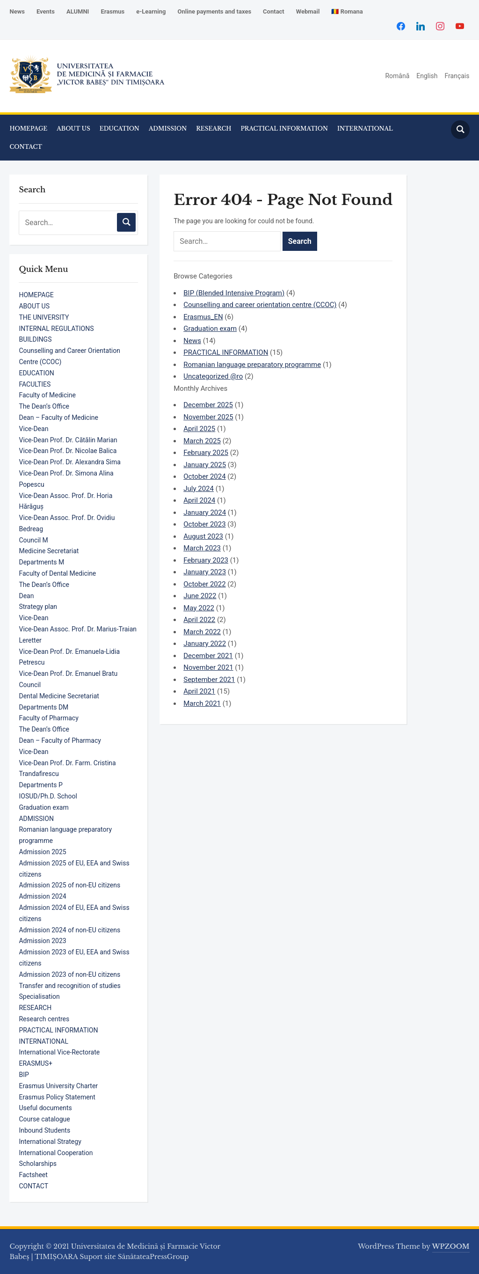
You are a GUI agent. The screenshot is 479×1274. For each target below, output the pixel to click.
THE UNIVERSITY (44, 317)
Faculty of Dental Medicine (57, 573)
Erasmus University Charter (58, 1086)
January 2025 (204, 465)
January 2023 (204, 572)
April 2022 (199, 619)
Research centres (44, 1019)
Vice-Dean (33, 428)
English (426, 76)
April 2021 (199, 691)
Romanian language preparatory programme (252, 364)
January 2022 (204, 643)
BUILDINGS (35, 339)
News (16, 11)
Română (397, 76)
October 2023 (204, 524)
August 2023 (203, 536)
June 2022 (199, 596)
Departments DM (43, 707)
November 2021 (208, 667)
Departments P (40, 785)
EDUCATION (119, 128)
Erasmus (112, 11)
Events (45, 11)
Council (30, 684)
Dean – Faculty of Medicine (58, 417)
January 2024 (204, 512)
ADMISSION (168, 128)
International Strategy (50, 1141)
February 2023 (205, 560)
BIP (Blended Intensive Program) (233, 293)
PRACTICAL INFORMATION (284, 128)
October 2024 (204, 476)
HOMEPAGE (28, 128)
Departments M (41, 562)
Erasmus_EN (203, 317)
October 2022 (204, 584)
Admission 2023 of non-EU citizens (69, 974)
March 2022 (202, 632)
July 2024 (198, 488)
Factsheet (33, 1175)
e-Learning (151, 11)
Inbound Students (44, 1130)
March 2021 (202, 703)
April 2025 (199, 429)
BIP (24, 1074)
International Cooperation (56, 1153)
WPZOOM (451, 1246)
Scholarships (38, 1163)
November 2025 (208, 417)
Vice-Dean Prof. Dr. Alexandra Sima (69, 462)
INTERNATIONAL (365, 128)
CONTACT (25, 146)
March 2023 (202, 548)
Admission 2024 (42, 896)
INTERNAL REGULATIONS (56, 328)
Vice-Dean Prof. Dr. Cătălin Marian (68, 440)
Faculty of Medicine (47, 395)
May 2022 (198, 608)
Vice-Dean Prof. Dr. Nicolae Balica (67, 450)
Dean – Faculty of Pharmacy (60, 740)
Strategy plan (38, 606)
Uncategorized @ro (213, 376)
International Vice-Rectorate (59, 1052)
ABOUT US (73, 128)
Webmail (308, 11)
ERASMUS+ (35, 1063)
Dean (26, 596)
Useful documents (45, 1108)
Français (457, 76)
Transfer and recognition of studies (69, 985)
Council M (33, 540)
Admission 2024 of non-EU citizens (69, 930)
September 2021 (209, 679)
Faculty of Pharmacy (48, 718)
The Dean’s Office (44, 406)
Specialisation (39, 996)
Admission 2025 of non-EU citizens (69, 885)
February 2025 (205, 452)
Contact (273, 11)
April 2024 (199, 500)
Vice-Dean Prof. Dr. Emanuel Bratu (68, 673)
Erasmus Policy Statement (57, 1097)
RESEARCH (213, 128)
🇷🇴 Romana (347, 11)
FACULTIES (35, 384)
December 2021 (208, 656)
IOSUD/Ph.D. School (48, 796)
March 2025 (202, 441)
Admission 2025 (42, 852)
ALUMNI (77, 11)
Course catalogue (44, 1119)
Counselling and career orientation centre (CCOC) (259, 304)
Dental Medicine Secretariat (59, 696)
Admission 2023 (42, 941)
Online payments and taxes (215, 11)
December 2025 (208, 405)
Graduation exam (43, 807)
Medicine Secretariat (49, 551)
